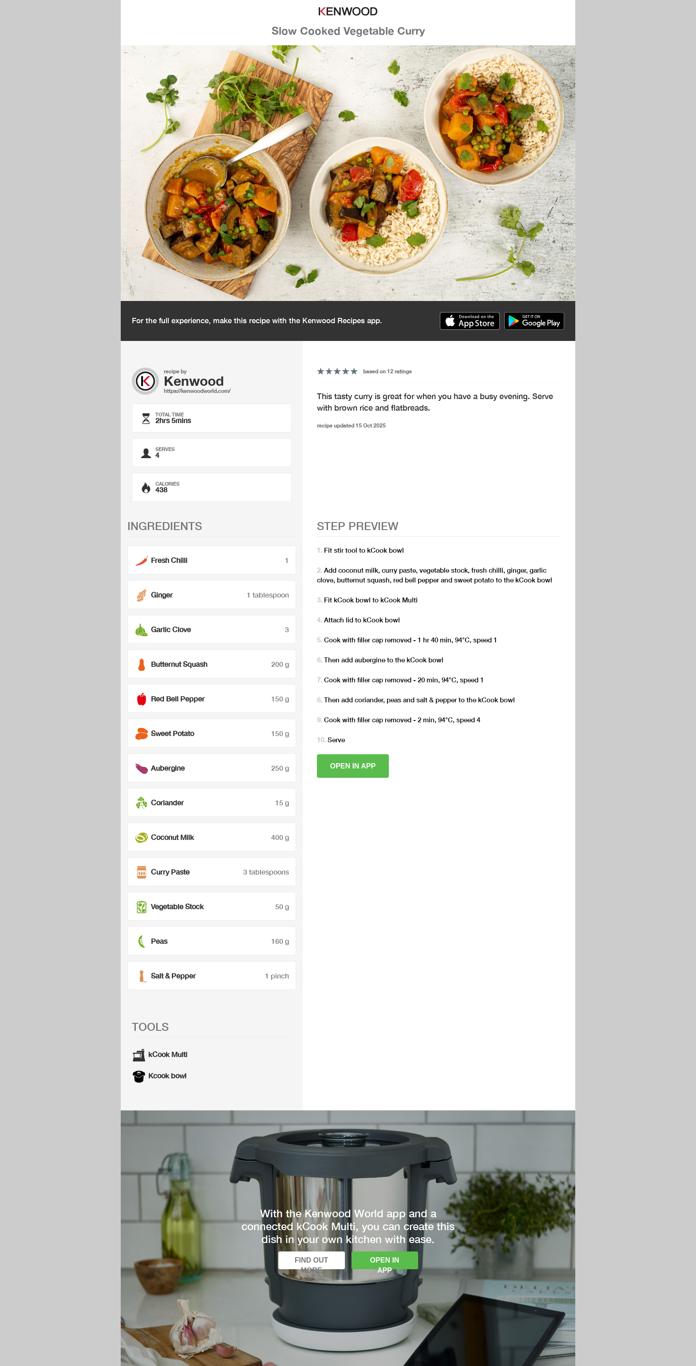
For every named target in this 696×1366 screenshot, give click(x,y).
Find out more (311, 1262)
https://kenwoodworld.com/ (197, 391)
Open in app (353, 766)
